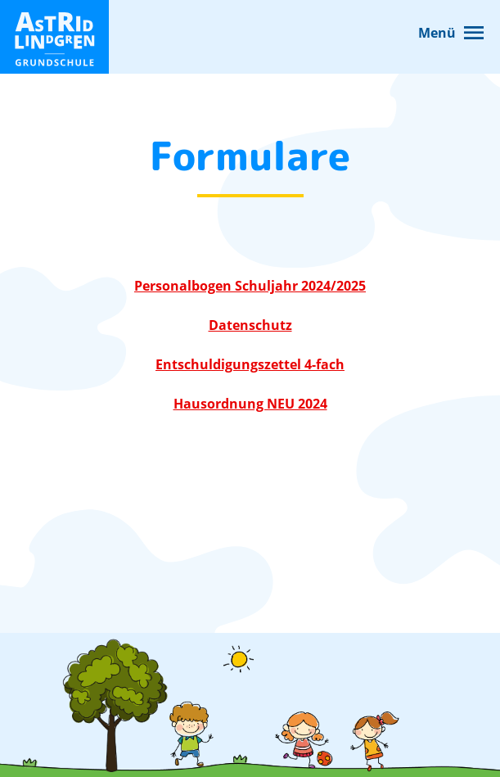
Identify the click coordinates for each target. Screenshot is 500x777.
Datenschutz (250, 325)
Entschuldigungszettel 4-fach (250, 364)
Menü (437, 33)
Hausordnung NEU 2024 (250, 404)
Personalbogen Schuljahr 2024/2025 (250, 286)
